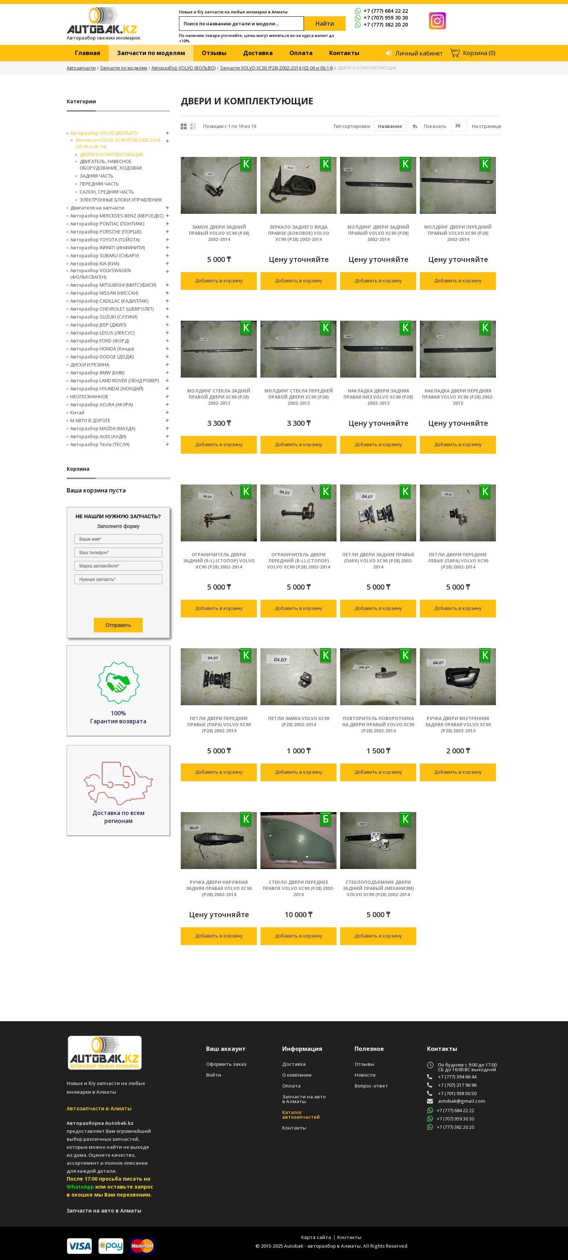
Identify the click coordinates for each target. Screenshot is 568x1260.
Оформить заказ (226, 1064)
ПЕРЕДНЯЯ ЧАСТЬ (99, 183)
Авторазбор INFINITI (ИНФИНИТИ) (107, 247)
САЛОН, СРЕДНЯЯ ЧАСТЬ (107, 191)
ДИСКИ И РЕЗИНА (89, 364)
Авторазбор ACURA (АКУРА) (101, 404)
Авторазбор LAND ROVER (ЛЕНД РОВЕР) (114, 380)
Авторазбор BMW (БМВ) (97, 372)
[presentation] (118, 602)
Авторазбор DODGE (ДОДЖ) (102, 356)
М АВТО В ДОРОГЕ (90, 420)
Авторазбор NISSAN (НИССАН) (104, 293)
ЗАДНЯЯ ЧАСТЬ (96, 175)
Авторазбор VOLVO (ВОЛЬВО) (183, 68)
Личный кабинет (419, 53)
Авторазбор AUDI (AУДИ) (98, 436)
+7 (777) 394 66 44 (457, 1077)
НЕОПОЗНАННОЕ (89, 396)
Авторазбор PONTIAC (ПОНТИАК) (107, 223)
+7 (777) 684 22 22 (381, 10)
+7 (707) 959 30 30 (381, 17)
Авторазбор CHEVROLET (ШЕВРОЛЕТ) (112, 308)
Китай (77, 412)
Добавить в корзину (219, 280)
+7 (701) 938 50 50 (457, 1093)
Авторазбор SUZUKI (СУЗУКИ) (103, 316)
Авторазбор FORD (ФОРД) (99, 340)
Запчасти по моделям (151, 53)
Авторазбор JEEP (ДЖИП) (98, 324)
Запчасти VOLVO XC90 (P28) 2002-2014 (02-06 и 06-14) (276, 68)
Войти (213, 1075)
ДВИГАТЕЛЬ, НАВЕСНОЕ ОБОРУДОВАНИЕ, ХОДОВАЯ (111, 164)
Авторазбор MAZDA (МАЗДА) (102, 428)
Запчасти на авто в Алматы (304, 1099)
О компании (297, 1075)
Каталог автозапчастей (301, 1114)
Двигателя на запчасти (97, 207)
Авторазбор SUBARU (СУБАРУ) (104, 255)
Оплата (301, 53)
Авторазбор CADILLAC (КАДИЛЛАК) (109, 301)
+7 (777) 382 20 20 (381, 24)
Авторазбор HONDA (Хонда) (102, 348)
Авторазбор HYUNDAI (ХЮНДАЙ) (106, 388)
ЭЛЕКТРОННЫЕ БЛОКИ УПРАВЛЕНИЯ (121, 199)
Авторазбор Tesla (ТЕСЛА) (99, 444)
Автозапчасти (81, 68)
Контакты (344, 53)
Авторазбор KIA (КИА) (94, 263)
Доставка (258, 53)
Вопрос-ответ (371, 1086)
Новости (365, 1075)
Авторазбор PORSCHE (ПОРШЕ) (105, 231)
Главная (87, 53)
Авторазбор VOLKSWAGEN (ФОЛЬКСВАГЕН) (100, 273)
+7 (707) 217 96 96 (457, 1085)
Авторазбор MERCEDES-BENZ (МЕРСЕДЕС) (116, 215)
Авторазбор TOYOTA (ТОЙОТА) (104, 239)
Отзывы (214, 53)
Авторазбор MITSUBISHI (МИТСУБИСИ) (113, 285)
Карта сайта (316, 1237)
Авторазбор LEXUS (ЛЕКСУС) (102, 332)
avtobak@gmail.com (461, 1101)
